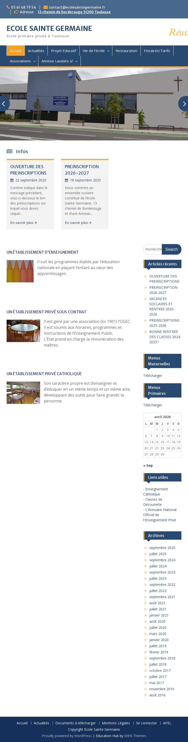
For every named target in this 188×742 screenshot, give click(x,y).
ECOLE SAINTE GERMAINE (49, 28)
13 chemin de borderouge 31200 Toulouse (74, 12)
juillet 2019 (157, 646)
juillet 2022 (157, 590)
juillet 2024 (157, 566)
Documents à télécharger (75, 723)
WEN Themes (135, 735)
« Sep (148, 465)
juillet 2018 (157, 664)
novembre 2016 (161, 689)
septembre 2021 (162, 596)
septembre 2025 (162, 547)
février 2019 (158, 652)
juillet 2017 (157, 676)
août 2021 (157, 603)
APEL (167, 723)
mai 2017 (156, 682)
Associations (20, 60)
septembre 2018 (162, 658)
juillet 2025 (157, 553)
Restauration (126, 50)
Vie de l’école (94, 50)
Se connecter (146, 723)
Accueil (15, 50)
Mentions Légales (116, 723)
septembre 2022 (162, 584)
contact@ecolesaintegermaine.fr (77, 7)
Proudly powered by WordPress (67, 735)
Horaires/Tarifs (157, 50)
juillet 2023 (157, 578)
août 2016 (157, 695)
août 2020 (157, 621)
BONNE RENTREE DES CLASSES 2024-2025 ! (165, 336)
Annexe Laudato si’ (57, 60)
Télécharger (152, 375)
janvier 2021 (159, 615)
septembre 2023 (162, 572)
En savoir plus (22, 222)
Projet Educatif (63, 50)
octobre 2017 (160, 670)
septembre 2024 (162, 560)
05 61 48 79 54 (23, 7)
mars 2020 (157, 633)
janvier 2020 (159, 639)
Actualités (36, 50)
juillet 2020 (157, 627)
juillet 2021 (157, 609)
